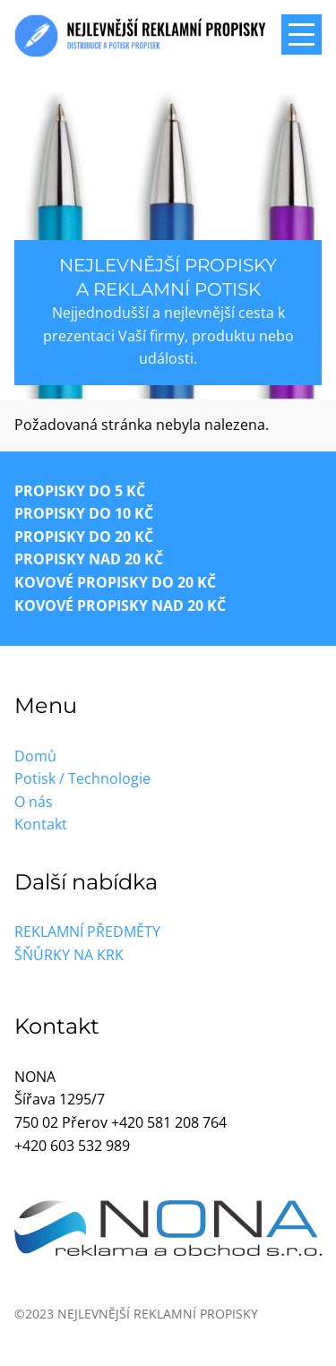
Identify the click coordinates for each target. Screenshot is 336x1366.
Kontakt (40, 824)
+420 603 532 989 (72, 1146)
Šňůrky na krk (69, 955)
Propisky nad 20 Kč (88, 559)
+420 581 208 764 (169, 1122)
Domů (35, 756)
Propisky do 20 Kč (83, 536)
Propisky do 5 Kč (79, 491)
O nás (33, 802)
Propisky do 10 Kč (83, 513)
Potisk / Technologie (82, 778)
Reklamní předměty (87, 931)
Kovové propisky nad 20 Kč (120, 605)
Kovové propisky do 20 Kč (115, 582)
